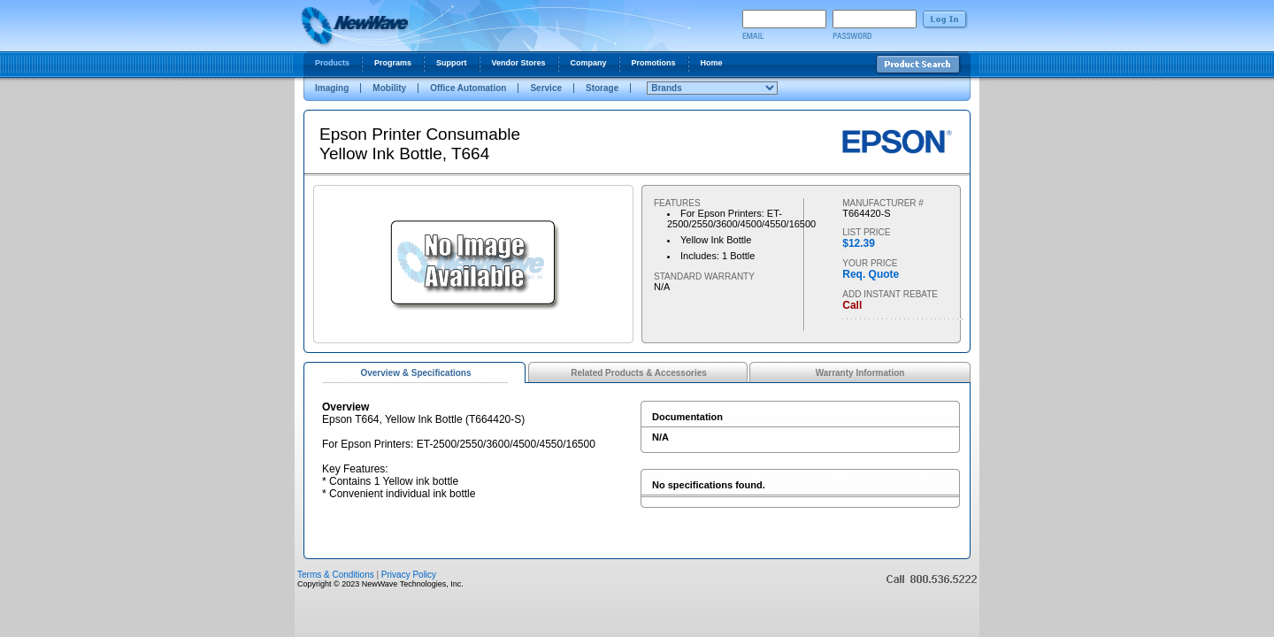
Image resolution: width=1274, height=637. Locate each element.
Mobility (389, 88)
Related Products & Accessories (639, 373)
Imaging (332, 88)
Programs (392, 62)
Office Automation (468, 88)
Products (332, 62)
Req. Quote (870, 274)
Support (451, 62)
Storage (602, 88)
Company (589, 62)
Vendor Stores (519, 62)
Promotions (654, 62)
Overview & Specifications (415, 373)
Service (546, 88)
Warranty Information (860, 373)
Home (712, 62)
